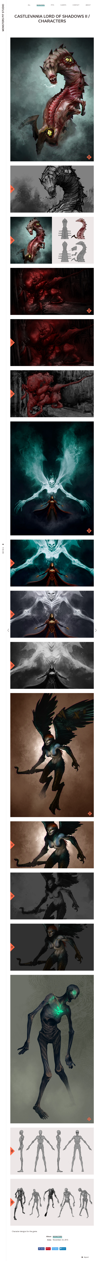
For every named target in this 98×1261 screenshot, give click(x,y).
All (29, 5)
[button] (85, 1257)
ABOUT (88, 5)
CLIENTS (63, 5)
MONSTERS (41, 5)
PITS (52, 5)
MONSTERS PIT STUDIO (3, 17)
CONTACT (76, 5)
